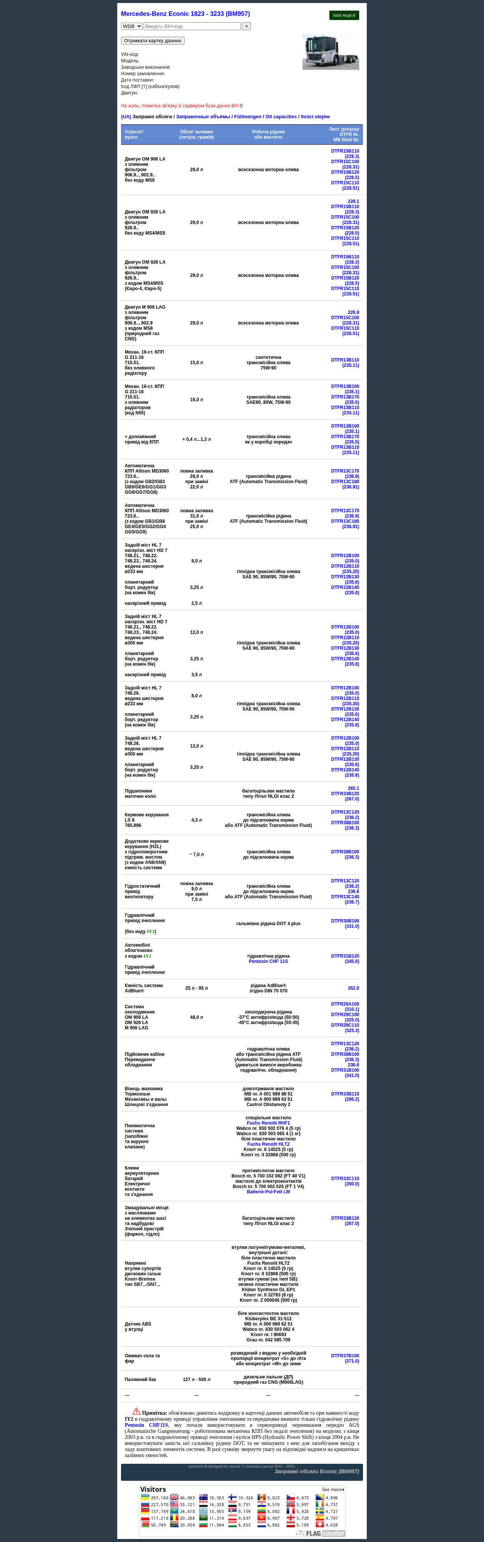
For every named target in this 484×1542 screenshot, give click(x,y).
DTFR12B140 (345, 587)
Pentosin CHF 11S (268, 961)
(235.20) (350, 571)
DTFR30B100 (345, 921)
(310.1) (352, 1009)
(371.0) (352, 1361)
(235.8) (352, 592)
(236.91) (350, 487)
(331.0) (352, 926)
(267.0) (352, 799)
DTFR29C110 (345, 1025)
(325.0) (352, 1020)
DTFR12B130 (345, 576)
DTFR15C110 (345, 182)
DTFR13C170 (345, 471)
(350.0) (352, 1184)
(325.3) (352, 1030)
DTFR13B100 (345, 386)
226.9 (353, 312)
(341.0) (352, 1075)
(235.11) (350, 365)
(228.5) (352, 177)
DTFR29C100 (345, 1014)
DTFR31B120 (345, 956)
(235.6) (352, 582)
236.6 (353, 891)
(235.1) (352, 391)
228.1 (353, 201)
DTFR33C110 (345, 1178)
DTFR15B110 (345, 151)
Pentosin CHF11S (146, 1425)
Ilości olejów (315, 116)
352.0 (353, 988)
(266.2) (352, 1099)
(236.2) (352, 817)
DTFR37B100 (345, 1355)
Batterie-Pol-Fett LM (268, 1191)
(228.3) (352, 156)
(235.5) (352, 402)
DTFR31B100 (345, 1070)
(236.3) (352, 828)
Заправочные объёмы (203, 116)
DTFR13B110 (345, 360)
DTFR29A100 (345, 1004)
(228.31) (350, 167)
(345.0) (352, 961)
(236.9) (352, 476)
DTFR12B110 (345, 566)
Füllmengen (247, 116)
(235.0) (352, 561)
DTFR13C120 (345, 812)
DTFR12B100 (345, 555)
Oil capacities (281, 116)
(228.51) (350, 188)
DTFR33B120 (345, 793)
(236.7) (352, 902)
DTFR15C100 (345, 161)
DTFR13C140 (345, 896)
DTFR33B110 (345, 1094)
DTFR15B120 (345, 172)
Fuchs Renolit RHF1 (268, 1123)
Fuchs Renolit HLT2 (268, 1144)
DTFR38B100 (345, 822)
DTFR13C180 (345, 481)
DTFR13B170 (345, 397)
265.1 (353, 788)
